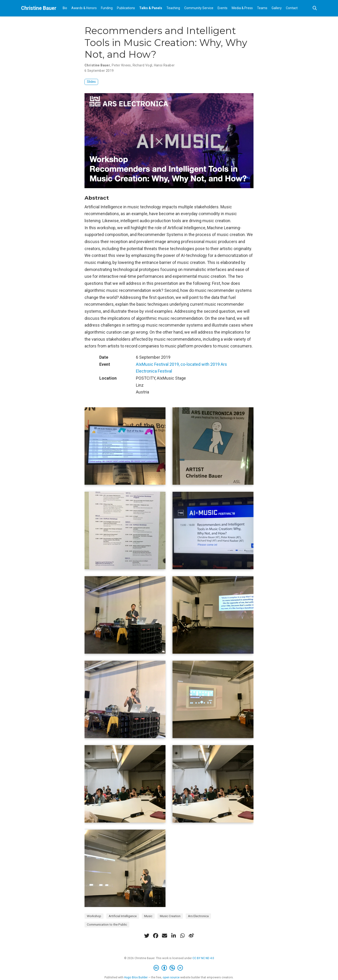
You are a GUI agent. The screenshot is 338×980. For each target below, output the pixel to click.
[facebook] (155, 935)
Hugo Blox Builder (136, 977)
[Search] (315, 8)
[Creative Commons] (169, 968)
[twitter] (146, 935)
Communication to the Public (107, 924)
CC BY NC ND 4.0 (203, 958)
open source (171, 977)
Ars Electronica (198, 916)
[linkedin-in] (173, 935)
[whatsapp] (182, 935)
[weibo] (191, 935)
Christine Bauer (38, 8)
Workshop (94, 916)
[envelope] (164, 935)
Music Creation (170, 916)
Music (148, 916)
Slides (91, 82)
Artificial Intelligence (123, 916)
